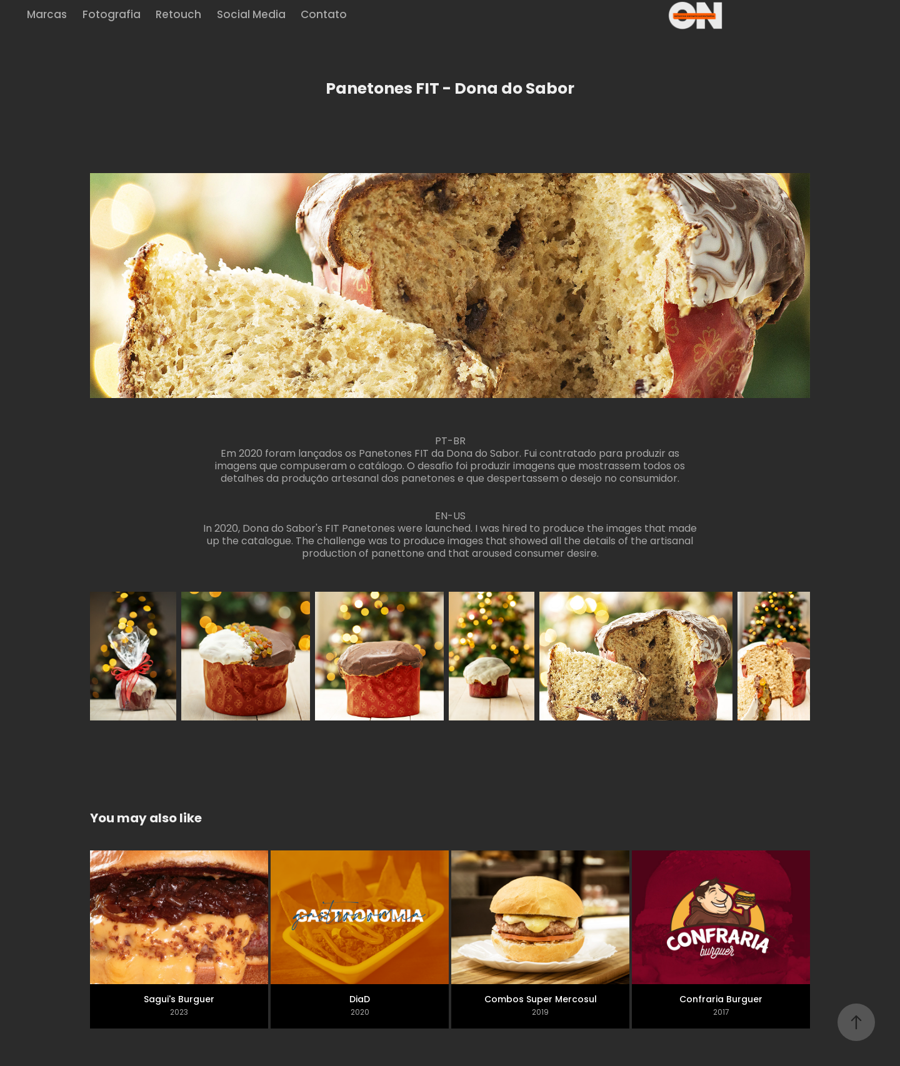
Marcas (47, 15)
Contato (324, 15)
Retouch (178, 15)
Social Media (251, 15)
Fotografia (111, 15)
